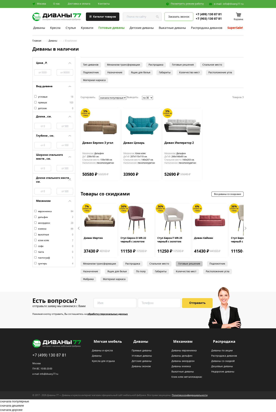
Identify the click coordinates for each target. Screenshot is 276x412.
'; (112, 98)
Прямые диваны (142, 350)
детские (53, 108)
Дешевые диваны (222, 366)
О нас (56, 4)
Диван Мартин (93, 238)
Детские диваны (142, 28)
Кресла (55, 28)
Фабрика (88, 279)
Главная (36, 40)
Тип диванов (90, 65)
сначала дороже (138, 410)
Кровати (87, 28)
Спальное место (212, 65)
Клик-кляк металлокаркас (186, 377)
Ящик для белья (140, 72)
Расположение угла (220, 72)
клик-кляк (53, 240)
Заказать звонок (178, 17)
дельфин (53, 217)
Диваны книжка (181, 366)
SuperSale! (235, 28)
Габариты (165, 72)
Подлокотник (91, 72)
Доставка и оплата (79, 4)
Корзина (238, 19)
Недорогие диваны (222, 371)
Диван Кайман (203, 238)
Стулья (71, 28)
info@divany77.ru (233, 4)
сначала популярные (138, 401)
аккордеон (53, 223)
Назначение (114, 72)
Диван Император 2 (179, 143)
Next (245, 228)
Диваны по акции (222, 350)
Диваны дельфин (181, 356)
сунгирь (53, 263)
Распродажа (156, 65)
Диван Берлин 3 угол (97, 143)
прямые (53, 102)
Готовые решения (183, 65)
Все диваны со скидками (227, 194)
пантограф (53, 257)
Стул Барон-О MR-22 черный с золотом (133, 239)
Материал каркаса (94, 80)
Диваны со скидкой (223, 361)
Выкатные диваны (172, 28)
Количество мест (189, 72)
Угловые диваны (142, 356)
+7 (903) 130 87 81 (209, 19)
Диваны (39, 28)
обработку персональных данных (107, 314)
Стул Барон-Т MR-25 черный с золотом (169, 239)
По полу (141, 271)
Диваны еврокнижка (184, 350)
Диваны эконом (141, 366)
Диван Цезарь (134, 143)
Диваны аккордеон (183, 361)
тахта (53, 252)
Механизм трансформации (123, 65)
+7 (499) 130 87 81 (209, 14)
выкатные (53, 234)
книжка (53, 228)
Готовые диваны (111, 28)
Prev (79, 228)
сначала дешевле (138, 406)
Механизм (183, 341)
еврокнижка (53, 211)
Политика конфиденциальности (190, 395)
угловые (53, 96)
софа (53, 246)
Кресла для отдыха (103, 361)
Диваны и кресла (102, 350)
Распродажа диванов (206, 28)
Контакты (104, 4)
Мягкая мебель (108, 341)
